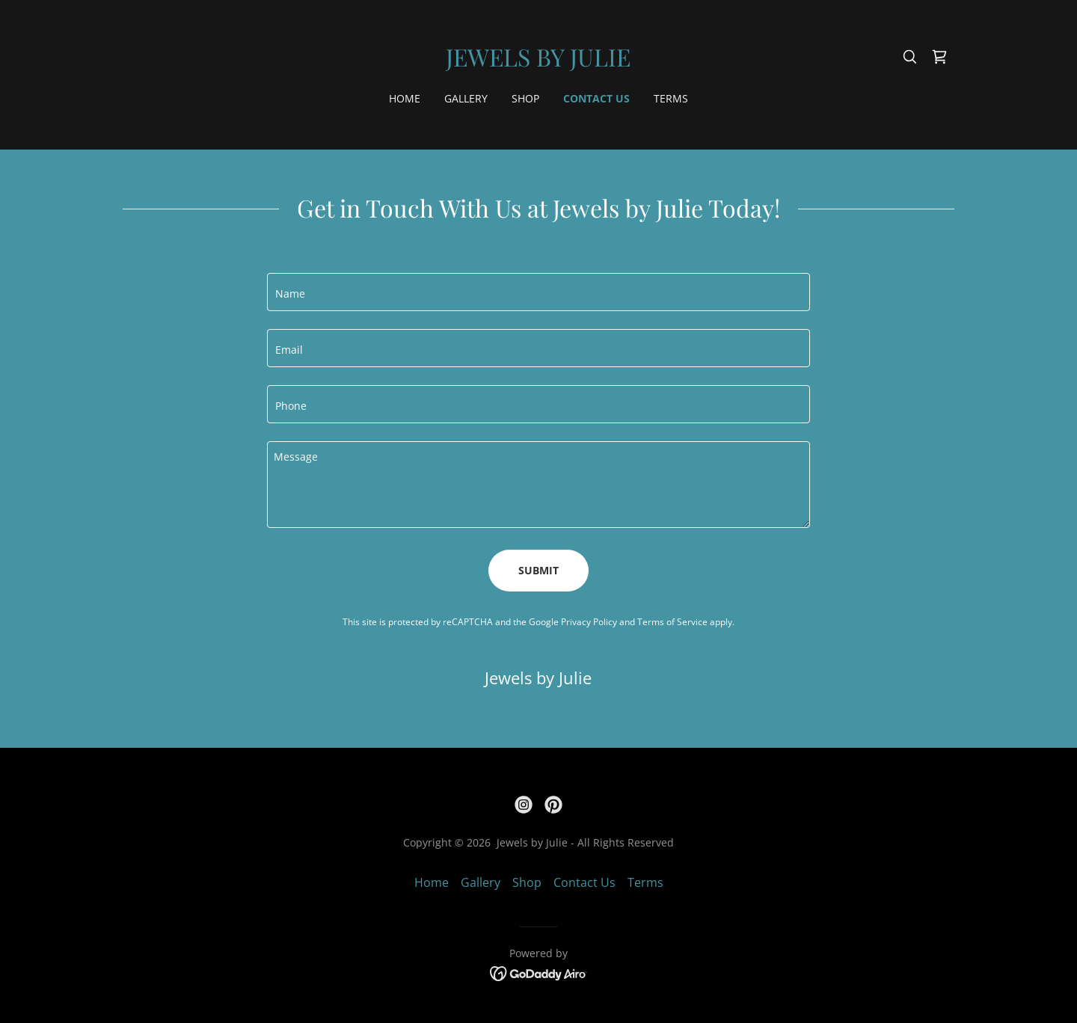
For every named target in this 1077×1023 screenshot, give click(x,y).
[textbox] (538, 292)
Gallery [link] (466, 98)
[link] (538, 62)
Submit (538, 570)
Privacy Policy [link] (589, 621)
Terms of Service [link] (672, 621)
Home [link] (404, 98)
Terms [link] (671, 98)
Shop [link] (525, 98)
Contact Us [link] (596, 98)
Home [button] (431, 882)
